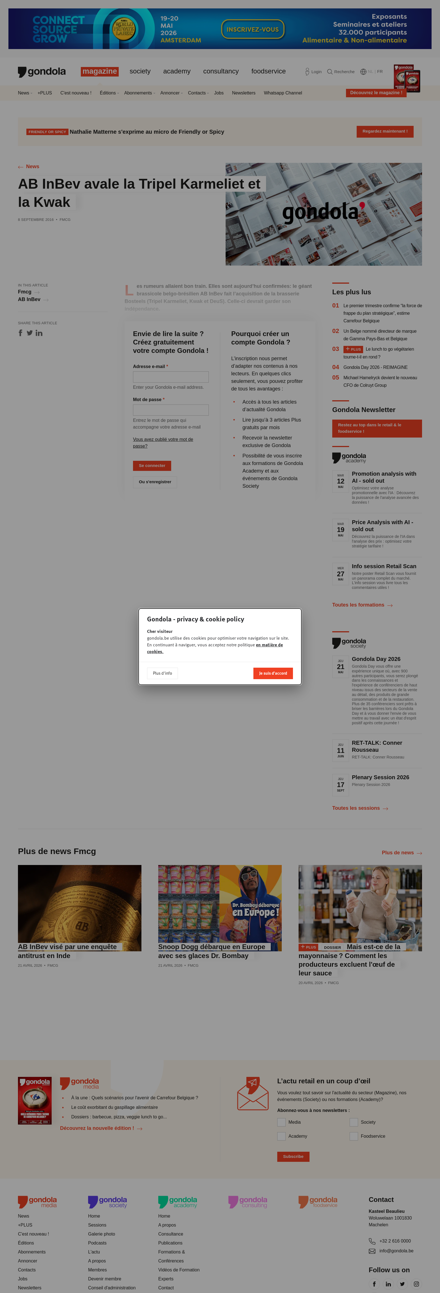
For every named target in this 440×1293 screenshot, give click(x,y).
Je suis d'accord (273, 673)
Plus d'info (162, 673)
